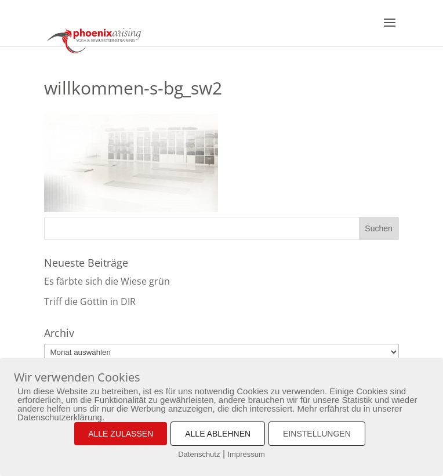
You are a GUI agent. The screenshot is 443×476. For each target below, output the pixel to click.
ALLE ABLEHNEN (217, 433)
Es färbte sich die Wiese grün (107, 281)
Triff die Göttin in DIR (90, 301)
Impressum (246, 454)
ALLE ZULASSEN (120, 433)
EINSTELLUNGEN (317, 433)
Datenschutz (199, 454)
